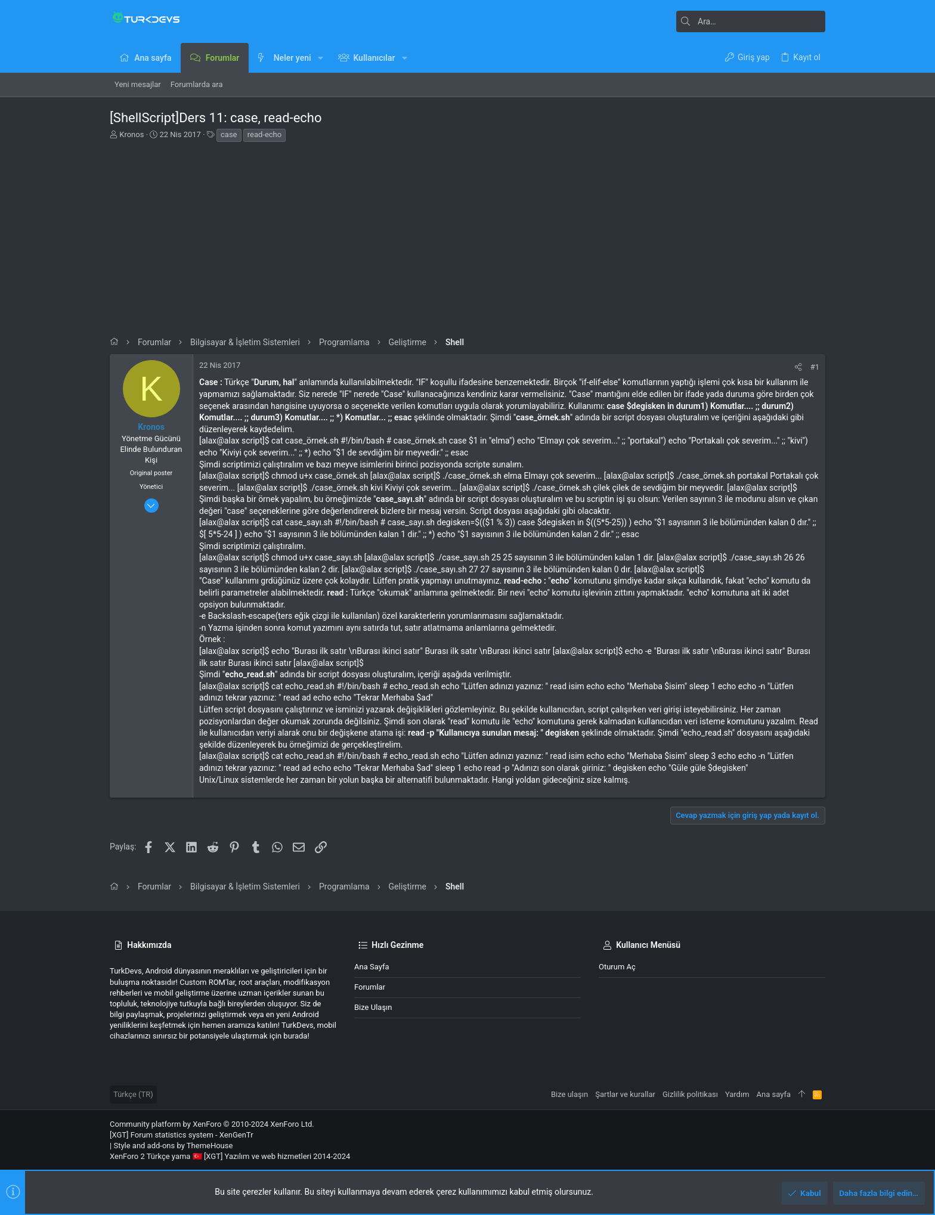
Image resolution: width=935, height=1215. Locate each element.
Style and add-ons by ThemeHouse (173, 1145)
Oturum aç (617, 966)
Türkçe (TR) (133, 1094)
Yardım (737, 1094)
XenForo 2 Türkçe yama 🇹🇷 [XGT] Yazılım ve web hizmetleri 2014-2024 (230, 1156)
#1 (814, 366)
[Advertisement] (467, 235)
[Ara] (750, 21)
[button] (320, 58)
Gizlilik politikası (690, 1094)
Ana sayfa (371, 966)
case (229, 134)
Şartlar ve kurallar (625, 1094)
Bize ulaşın (373, 1007)
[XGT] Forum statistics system (181, 1134)
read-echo (264, 134)
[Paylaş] (798, 367)
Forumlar (369, 986)
